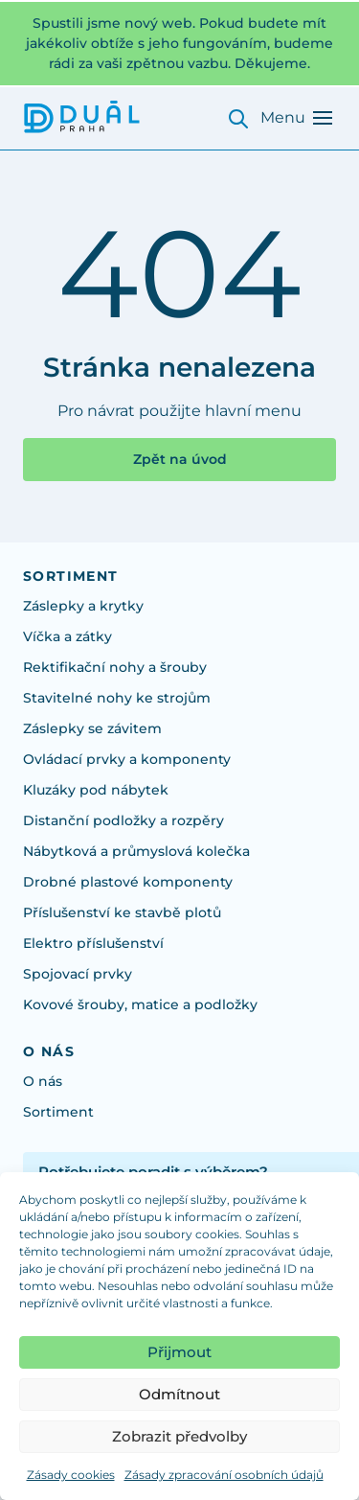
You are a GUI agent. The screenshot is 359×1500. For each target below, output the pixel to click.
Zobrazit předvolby (179, 1436)
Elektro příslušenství (93, 943)
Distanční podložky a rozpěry (123, 820)
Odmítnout (179, 1394)
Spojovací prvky (77, 973)
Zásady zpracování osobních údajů (224, 1474)
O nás (42, 1081)
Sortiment (58, 1111)
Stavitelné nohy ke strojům (117, 697)
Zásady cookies (71, 1474)
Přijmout (179, 1352)
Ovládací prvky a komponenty (127, 759)
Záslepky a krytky (83, 605)
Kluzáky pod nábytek (95, 789)
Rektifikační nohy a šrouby (115, 667)
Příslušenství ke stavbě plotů (122, 912)
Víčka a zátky (67, 636)
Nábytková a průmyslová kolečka (136, 851)
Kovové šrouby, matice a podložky (140, 1004)
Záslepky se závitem (92, 728)
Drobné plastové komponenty (128, 881)
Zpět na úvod (180, 459)
